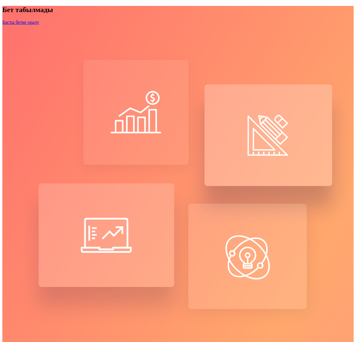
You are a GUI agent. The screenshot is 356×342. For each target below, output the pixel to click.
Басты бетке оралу (20, 22)
